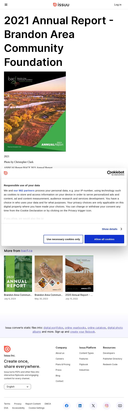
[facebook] (67, 406)
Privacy (18, 403)
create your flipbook (82, 331)
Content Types (86, 353)
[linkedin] (80, 406)
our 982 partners (24, 190)
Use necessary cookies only (63, 239)
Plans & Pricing (63, 364)
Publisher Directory (112, 358)
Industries (84, 370)
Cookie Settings (36, 408)
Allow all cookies (104, 239)
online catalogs (97, 327)
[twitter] (93, 406)
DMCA (48, 403)
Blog (58, 375)
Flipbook (83, 364)
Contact (59, 381)
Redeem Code (110, 364)
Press (59, 370)
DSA (6, 408)
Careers (60, 358)
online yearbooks (75, 327)
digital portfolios (53, 327)
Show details (110, 229)
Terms (7, 403)
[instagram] (107, 406)
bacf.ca (26, 251)
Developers (109, 353)
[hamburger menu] (6, 4)
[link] (118, 4)
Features (83, 358)
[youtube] (120, 406)
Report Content (33, 403)
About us (60, 353)
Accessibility (18, 408)
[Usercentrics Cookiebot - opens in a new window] (109, 173)
